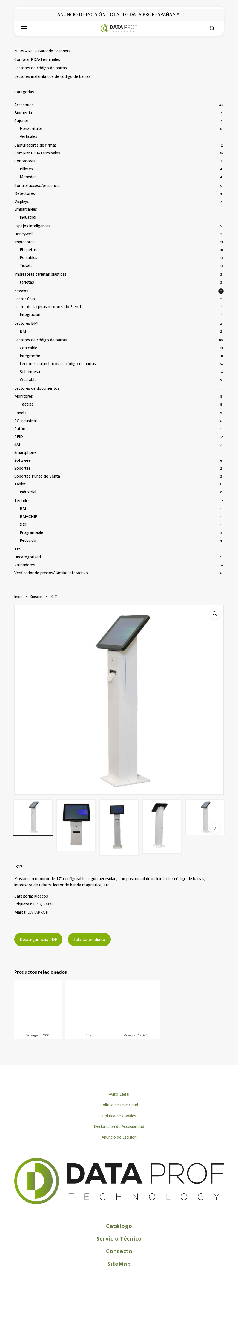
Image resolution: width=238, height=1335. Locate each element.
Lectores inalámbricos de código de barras (52, 76)
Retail (48, 904)
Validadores (24, 564)
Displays (21, 201)
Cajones (21, 120)
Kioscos (21, 290)
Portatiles (28, 257)
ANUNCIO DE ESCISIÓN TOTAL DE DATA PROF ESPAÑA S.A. (118, 14)
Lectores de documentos (36, 388)
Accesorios (24, 104)
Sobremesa (30, 371)
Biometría (23, 112)
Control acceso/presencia (37, 185)
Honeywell (23, 233)
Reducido (28, 540)
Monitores (23, 396)
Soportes (22, 468)
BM (23, 331)
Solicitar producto (89, 939)
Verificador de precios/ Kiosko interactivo (51, 572)
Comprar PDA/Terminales (37, 59)
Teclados (22, 500)
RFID (18, 436)
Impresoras (24, 241)
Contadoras (24, 160)
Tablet (20, 484)
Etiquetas (28, 249)
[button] (24, 28)
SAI (17, 444)
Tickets (26, 265)
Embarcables (25, 209)
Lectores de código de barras (40, 67)
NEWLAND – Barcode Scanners (42, 50)
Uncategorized (27, 556)
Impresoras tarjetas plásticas (40, 274)
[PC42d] (88, 1005)
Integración (30, 314)
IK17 (37, 904)
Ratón (19, 428)
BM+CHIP (28, 516)
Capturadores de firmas (35, 145)
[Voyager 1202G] (136, 1005)
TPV (18, 549)
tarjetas (27, 282)
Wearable (28, 379)
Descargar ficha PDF (38, 939)
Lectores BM (26, 323)
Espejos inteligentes (32, 225)
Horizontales (31, 128)
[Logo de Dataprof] (119, 1203)
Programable (31, 532)
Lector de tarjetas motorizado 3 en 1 (47, 306)
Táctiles (27, 404)
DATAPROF (37, 912)
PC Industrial (25, 420)
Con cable (28, 347)
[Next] (215, 828)
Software (22, 460)
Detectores (24, 193)
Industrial (28, 217)
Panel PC (22, 412)
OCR (24, 524)
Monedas (28, 176)
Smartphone (25, 452)
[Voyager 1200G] (38, 1005)
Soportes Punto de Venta (37, 476)
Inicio (18, 596)
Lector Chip (24, 298)
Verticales (28, 136)
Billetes (26, 168)
